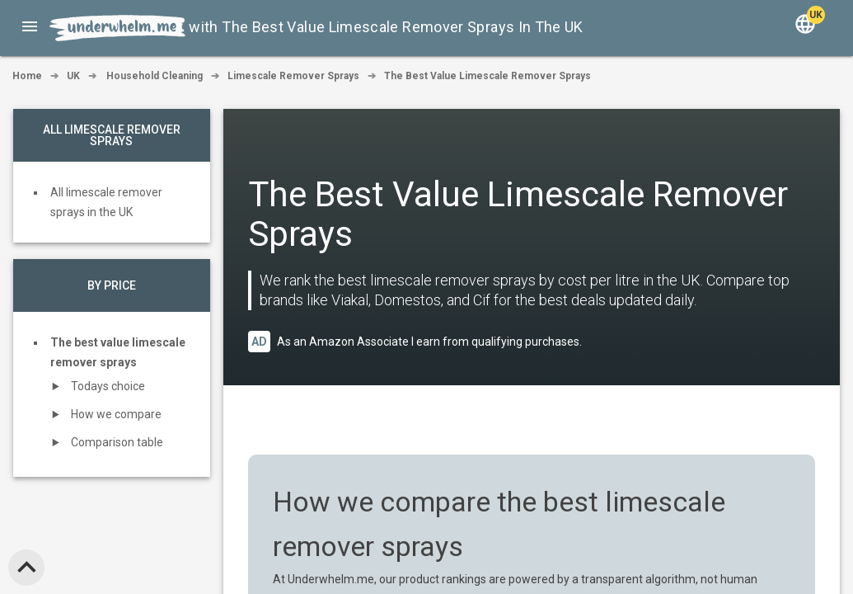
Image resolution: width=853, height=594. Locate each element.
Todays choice (108, 386)
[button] (29, 26)
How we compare (116, 414)
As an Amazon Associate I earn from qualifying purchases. (429, 341)
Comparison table (117, 442)
